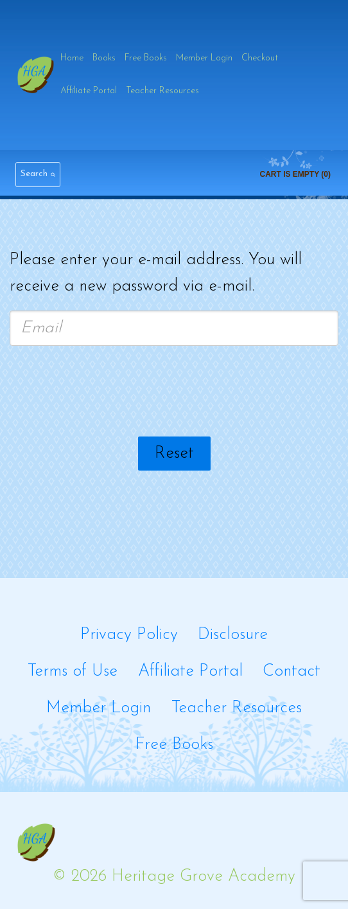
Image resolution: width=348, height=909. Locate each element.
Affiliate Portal (88, 91)
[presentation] (174, 393)
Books (104, 58)
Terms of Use (72, 671)
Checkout (259, 58)
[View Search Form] (37, 174)
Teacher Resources (162, 91)
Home (71, 58)
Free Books (146, 58)
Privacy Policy (129, 635)
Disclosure (233, 635)
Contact (291, 671)
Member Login (204, 58)
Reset (174, 453)
